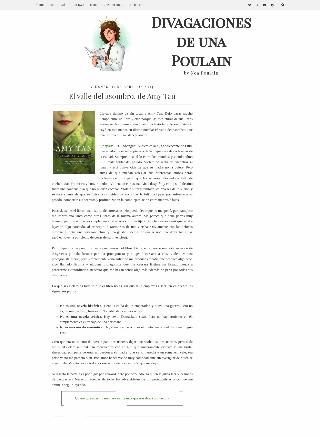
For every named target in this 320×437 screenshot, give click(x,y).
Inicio (40, 5)
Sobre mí (57, 5)
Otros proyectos (106, 5)
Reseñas (77, 5)
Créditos (136, 5)
